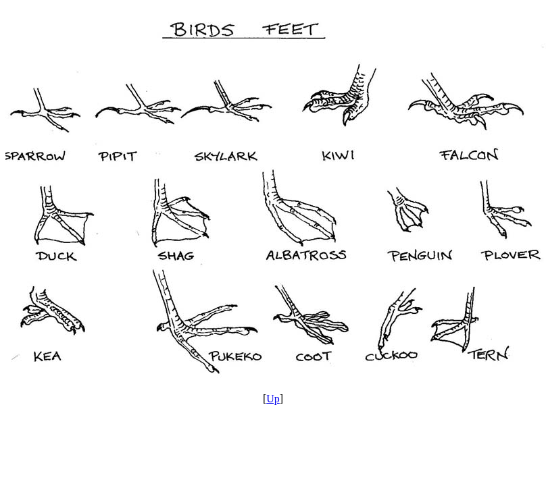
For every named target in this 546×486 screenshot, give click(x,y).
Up (273, 398)
